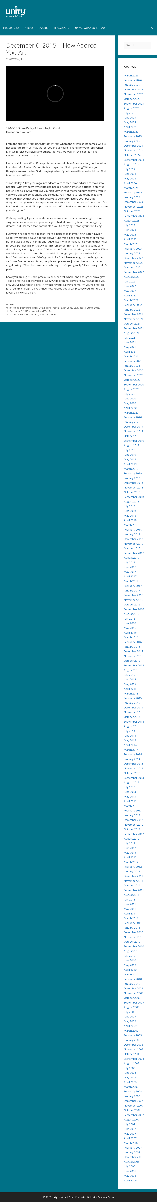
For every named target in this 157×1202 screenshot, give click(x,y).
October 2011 (132, 885)
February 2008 (133, 1091)
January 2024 (132, 197)
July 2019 (129, 450)
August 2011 (131, 895)
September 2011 (134, 890)
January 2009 (132, 1040)
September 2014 (134, 721)
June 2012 (130, 848)
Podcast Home (11, 27)
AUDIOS (44, 27)
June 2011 (130, 904)
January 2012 (132, 871)
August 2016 (131, 614)
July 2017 (129, 562)
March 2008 (131, 1087)
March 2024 (131, 188)
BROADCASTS (61, 27)
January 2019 (132, 478)
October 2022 (132, 267)
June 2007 (130, 1129)
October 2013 (132, 773)
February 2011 (133, 923)
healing (48, 307)
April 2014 (130, 745)
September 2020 (134, 384)
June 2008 (130, 1072)
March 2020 (131, 412)
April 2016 (130, 632)
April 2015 (130, 688)
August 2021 (131, 333)
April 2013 (130, 801)
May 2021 (130, 347)
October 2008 (132, 1054)
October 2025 (132, 99)
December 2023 (133, 202)
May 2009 (130, 1021)
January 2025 (132, 141)
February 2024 (133, 192)
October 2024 (132, 155)
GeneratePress (106, 1197)
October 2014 (132, 717)
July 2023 (129, 225)
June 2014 (130, 735)
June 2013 (130, 792)
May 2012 (130, 852)
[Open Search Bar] (152, 27)
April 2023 (130, 239)
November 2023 (133, 206)
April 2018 (130, 520)
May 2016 (130, 628)
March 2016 (131, 637)
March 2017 (131, 581)
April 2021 (130, 351)
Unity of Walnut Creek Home (90, 27)
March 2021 (131, 356)
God (41, 307)
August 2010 (131, 951)
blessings (14, 307)
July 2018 (129, 506)
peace (83, 307)
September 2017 (134, 553)
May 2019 (130, 459)
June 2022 (130, 286)
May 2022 (130, 291)
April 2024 (130, 183)
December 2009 (133, 988)
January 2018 (132, 534)
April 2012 (130, 857)
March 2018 (131, 525)
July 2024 (129, 169)
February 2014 (133, 754)
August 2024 (131, 164)
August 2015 (131, 670)
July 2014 (129, 731)
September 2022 (134, 272)
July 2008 (129, 1068)
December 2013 (133, 763)
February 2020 (133, 417)
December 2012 (133, 820)
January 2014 (132, 759)
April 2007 (130, 1138)
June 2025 (130, 117)
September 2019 (134, 440)
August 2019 (131, 445)
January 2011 (132, 927)
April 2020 (130, 408)
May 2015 (130, 684)
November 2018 (133, 487)
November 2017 (133, 543)
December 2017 (133, 539)
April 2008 (130, 1082)
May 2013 (130, 796)
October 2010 (132, 941)
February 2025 (133, 136)
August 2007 (131, 1119)
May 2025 (130, 122)
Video (12, 304)
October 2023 (132, 211)
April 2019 (130, 464)
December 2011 (133, 876)
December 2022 (133, 258)
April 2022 (130, 295)
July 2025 (129, 113)
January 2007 (132, 1152)
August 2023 (131, 220)
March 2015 (131, 693)
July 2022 (129, 281)
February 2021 (133, 361)
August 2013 (131, 782)
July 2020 (129, 394)
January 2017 (132, 590)
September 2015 (134, 665)
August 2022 (131, 276)
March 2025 (131, 131)
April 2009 (130, 1026)
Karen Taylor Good (62, 307)
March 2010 (131, 974)
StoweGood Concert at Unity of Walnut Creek (33, 314)
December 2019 (133, 426)
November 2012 (133, 824)
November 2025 (133, 94)
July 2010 (129, 955)
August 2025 (131, 108)
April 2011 (130, 913)
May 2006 (130, 1175)
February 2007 (133, 1147)
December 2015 (133, 651)
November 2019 (133, 431)
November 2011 (133, 881)
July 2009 (129, 1012)
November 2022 (133, 263)
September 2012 (134, 834)
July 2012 (129, 843)
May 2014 (130, 740)
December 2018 (133, 482)
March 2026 (131, 75)
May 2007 (130, 1133)
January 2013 (132, 815)
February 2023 (133, 248)
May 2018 (130, 515)
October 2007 (132, 1110)
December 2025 (133, 89)
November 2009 (133, 993)
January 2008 (132, 1096)
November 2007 (133, 1105)
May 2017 (130, 572)
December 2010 (133, 932)
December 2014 (133, 707)
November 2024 (133, 150)
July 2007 (129, 1124)
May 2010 (130, 965)
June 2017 (130, 567)
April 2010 (130, 969)
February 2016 (133, 642)
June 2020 (130, 398)
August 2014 (131, 726)
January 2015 (132, 703)
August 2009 (131, 1007)
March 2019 (131, 469)
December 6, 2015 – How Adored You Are (31, 311)
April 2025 (130, 127)
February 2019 (133, 473)
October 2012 (132, 829)
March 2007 (131, 1143)
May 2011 (130, 909)
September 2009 (134, 1002)
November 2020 (133, 375)
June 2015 (130, 679)
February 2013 (133, 810)
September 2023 (134, 216)
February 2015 (133, 698)
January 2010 (132, 984)
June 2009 (130, 1016)
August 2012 (131, 838)
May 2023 (130, 234)
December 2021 (133, 314)
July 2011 (129, 899)
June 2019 (130, 454)
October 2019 (132, 436)
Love (75, 307)
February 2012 (133, 866)
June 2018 (130, 511)
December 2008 (133, 1044)
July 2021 (129, 337)
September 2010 (134, 946)
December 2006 (133, 1157)
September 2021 (134, 328)
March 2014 (131, 749)
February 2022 (133, 305)
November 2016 (133, 600)
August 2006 (131, 1161)
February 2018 (133, 529)
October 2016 (132, 604)
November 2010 (133, 937)
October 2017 (132, 548)
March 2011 (131, 918)
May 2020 (130, 403)
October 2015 (132, 660)
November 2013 (133, 768)
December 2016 (133, 595)
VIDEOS (29, 27)
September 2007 (134, 1115)
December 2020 (133, 370)
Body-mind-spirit (29, 307)
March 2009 (131, 1030)
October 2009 (132, 998)
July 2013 (129, 787)
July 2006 (129, 1166)
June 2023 (130, 230)
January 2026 (132, 85)
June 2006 (130, 1171)
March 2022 (131, 300)
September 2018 (134, 497)
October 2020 (132, 379)
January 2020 (132, 422)
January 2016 (132, 646)
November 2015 (133, 656)
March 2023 (131, 244)
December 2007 (133, 1101)
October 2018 (132, 492)
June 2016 (130, 623)
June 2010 (130, 960)
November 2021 (133, 319)
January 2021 (132, 366)
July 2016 (129, 618)
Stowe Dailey (93, 307)
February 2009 (133, 1035)
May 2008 (130, 1077)
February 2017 (133, 585)
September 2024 (134, 159)
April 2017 (130, 576)
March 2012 (131, 862)
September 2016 (134, 609)
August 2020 (131, 389)
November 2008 (133, 1049)
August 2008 (131, 1063)
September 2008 (134, 1058)
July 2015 (129, 675)
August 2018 (131, 501)
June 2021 (130, 342)
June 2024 (130, 173)
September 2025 (134, 103)
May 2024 (130, 178)
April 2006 (130, 1180)
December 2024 (133, 145)
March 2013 (131, 806)
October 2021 (132, 323)
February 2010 (133, 979)
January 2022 (132, 309)
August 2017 (131, 557)
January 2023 (132, 253)
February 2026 (133, 80)
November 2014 (133, 712)
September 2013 (134, 778)
